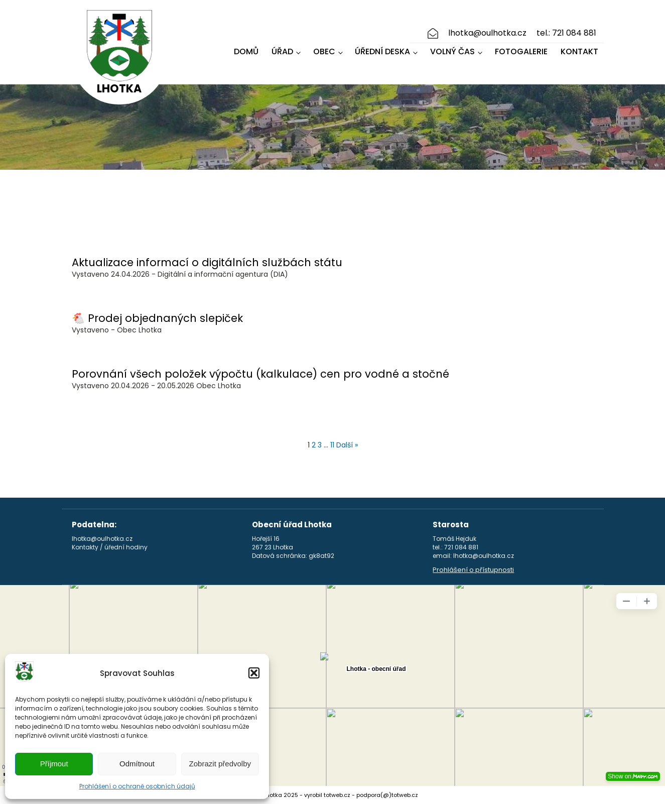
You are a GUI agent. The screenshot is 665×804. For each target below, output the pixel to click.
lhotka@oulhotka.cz (487, 33)
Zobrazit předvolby (220, 763)
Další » (347, 445)
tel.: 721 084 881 (566, 33)
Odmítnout (137, 763)
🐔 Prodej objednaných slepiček (157, 318)
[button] (254, 673)
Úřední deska (382, 51)
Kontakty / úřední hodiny (110, 547)
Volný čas (452, 51)
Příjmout (54, 763)
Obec (324, 51)
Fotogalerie (521, 51)
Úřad (282, 51)
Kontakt (579, 51)
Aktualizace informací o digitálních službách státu (207, 262)
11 (332, 445)
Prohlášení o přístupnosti (473, 570)
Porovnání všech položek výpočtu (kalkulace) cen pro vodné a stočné (260, 374)
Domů (246, 51)
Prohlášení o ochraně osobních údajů (137, 786)
